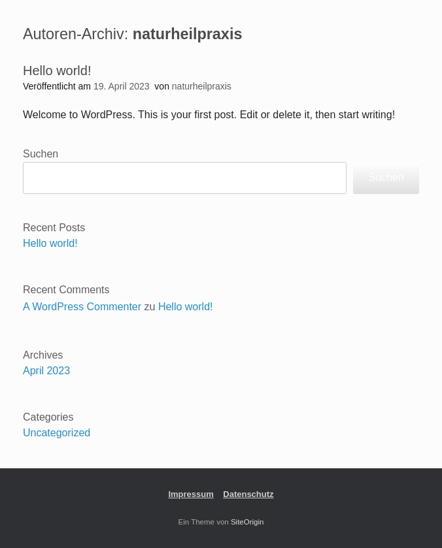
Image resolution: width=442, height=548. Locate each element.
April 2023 (46, 370)
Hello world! (57, 70)
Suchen (40, 153)
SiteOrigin (247, 522)
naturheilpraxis (188, 33)
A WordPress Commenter (82, 306)
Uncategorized (56, 432)
